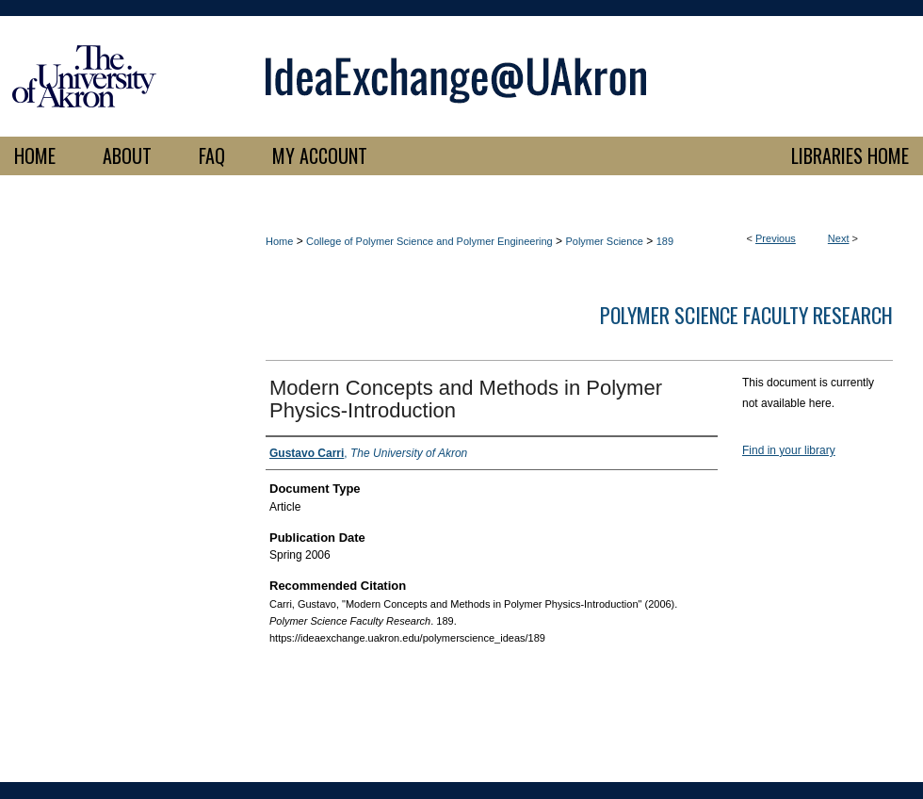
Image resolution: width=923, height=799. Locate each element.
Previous (775, 238)
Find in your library (788, 450)
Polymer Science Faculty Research (746, 315)
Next (839, 238)
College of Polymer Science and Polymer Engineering (429, 241)
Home (279, 241)
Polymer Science (604, 241)
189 (664, 241)
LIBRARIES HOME (850, 155)
